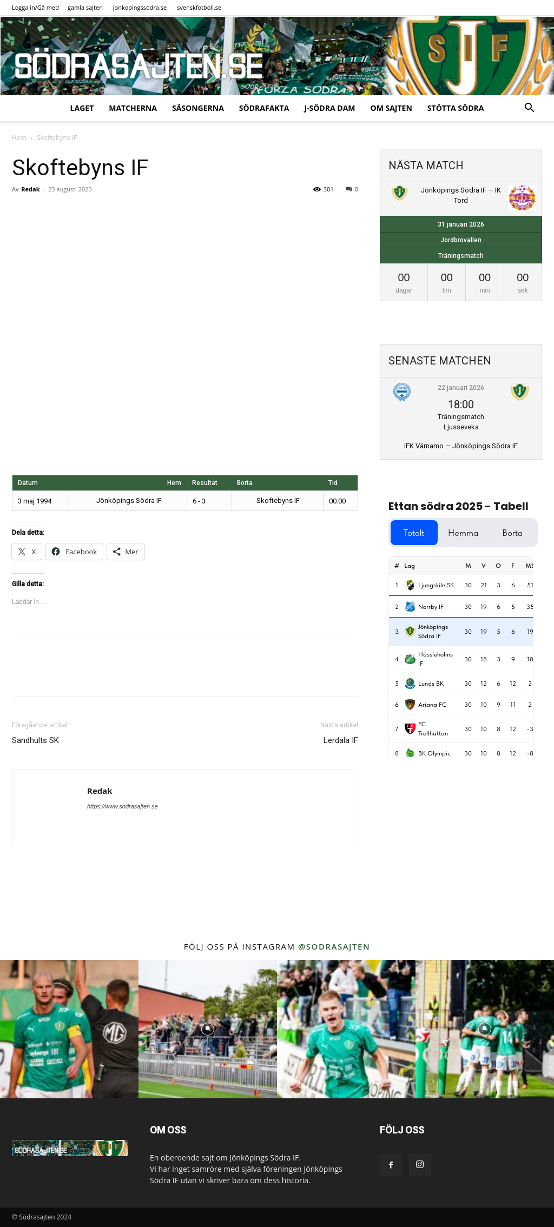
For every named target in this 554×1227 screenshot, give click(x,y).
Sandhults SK (35, 740)
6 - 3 (199, 501)
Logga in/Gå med (35, 7)
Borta (245, 483)
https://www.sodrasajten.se (122, 806)
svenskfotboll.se (199, 7)
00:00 (337, 501)
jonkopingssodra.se (140, 7)
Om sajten (391, 108)
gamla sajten (85, 7)
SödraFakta (264, 108)
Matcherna (133, 108)
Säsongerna (198, 108)
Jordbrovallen (461, 240)
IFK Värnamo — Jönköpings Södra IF (461, 446)
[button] (529, 109)
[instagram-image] (69, 1029)
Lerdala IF (341, 740)
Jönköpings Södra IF (136, 500)
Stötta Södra (455, 108)
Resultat (204, 483)
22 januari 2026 (461, 388)
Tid (333, 483)
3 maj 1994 (34, 501)
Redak (30, 189)
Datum (28, 483)
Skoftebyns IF (269, 500)
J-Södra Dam (329, 108)
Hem (19, 137)
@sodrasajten (334, 946)
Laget (82, 108)
